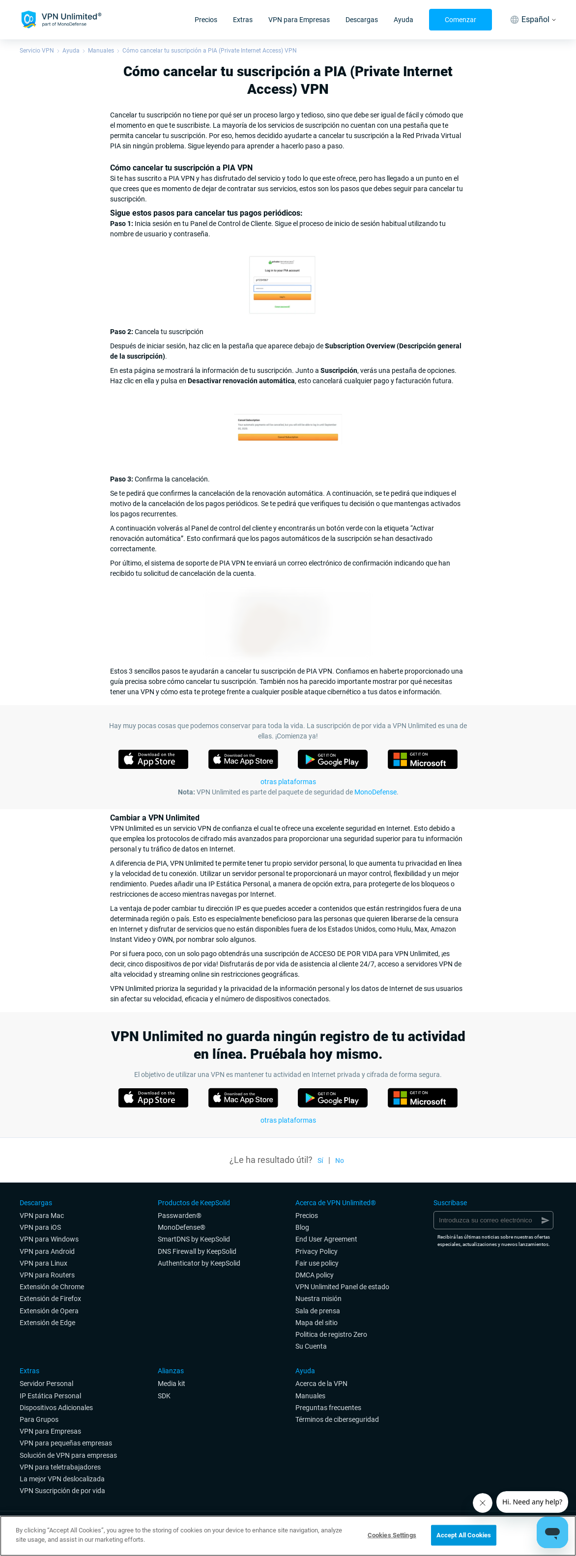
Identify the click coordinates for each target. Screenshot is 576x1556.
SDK (164, 1396)
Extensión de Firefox (50, 1298)
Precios (206, 20)
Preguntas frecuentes (328, 1408)
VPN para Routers (47, 1275)
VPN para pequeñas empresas (66, 1443)
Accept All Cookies (463, 1535)
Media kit (171, 1383)
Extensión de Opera (49, 1311)
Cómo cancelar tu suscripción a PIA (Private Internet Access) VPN (209, 50)
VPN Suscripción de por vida (62, 1491)
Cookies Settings (392, 1535)
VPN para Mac (42, 1215)
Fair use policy (317, 1263)
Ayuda (403, 20)
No (339, 1160)
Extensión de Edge (47, 1323)
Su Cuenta (311, 1346)
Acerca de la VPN (321, 1383)
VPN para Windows (49, 1239)
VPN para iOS (40, 1227)
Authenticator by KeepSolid (199, 1263)
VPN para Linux (43, 1263)
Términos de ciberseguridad (337, 1419)
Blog (302, 1227)
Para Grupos (39, 1419)
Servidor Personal (46, 1383)
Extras (243, 20)
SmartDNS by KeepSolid (194, 1239)
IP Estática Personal (50, 1396)
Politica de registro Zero (331, 1334)
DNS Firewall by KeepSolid (197, 1251)
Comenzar (460, 20)
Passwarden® (180, 1215)
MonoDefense (375, 792)
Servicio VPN (37, 50)
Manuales (101, 50)
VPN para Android (47, 1251)
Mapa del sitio (316, 1323)
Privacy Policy (316, 1251)
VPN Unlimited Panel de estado (342, 1287)
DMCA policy (314, 1275)
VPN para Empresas (299, 20)
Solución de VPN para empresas (68, 1455)
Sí (320, 1160)
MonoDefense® (181, 1227)
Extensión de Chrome (52, 1287)
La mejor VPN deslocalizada (62, 1479)
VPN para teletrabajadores (60, 1467)
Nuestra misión (318, 1298)
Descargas (362, 20)
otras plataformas (288, 782)
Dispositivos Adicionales (56, 1408)
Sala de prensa (317, 1311)
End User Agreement (326, 1239)
